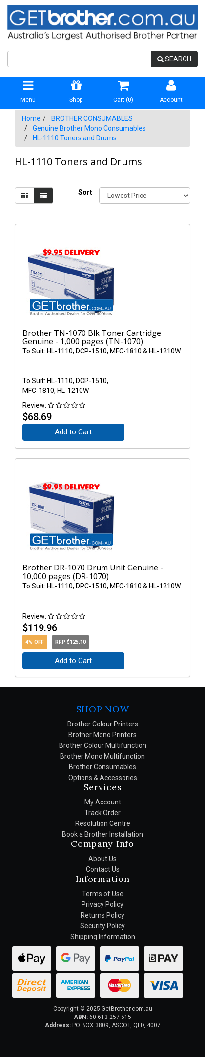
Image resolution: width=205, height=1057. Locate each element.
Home (31, 118)
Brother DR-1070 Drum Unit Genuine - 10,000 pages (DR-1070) (92, 572)
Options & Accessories (102, 778)
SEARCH (174, 59)
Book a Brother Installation (102, 834)
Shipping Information (102, 936)
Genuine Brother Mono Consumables (89, 128)
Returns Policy (102, 915)
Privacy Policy (102, 904)
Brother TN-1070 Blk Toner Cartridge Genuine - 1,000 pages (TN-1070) (91, 337)
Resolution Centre (102, 823)
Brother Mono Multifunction (102, 756)
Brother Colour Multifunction (102, 745)
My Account (102, 802)
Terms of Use (102, 894)
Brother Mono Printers (102, 735)
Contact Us (103, 869)
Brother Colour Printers (102, 724)
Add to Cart (73, 432)
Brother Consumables (102, 767)
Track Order (102, 813)
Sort (85, 192)
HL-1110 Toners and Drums (75, 138)
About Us (102, 858)
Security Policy (102, 926)
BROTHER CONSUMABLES (92, 118)
